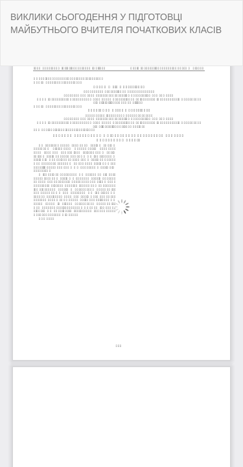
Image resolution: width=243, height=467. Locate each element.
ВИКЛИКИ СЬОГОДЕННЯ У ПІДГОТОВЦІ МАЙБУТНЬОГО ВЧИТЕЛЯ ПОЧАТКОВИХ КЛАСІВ (116, 23)
